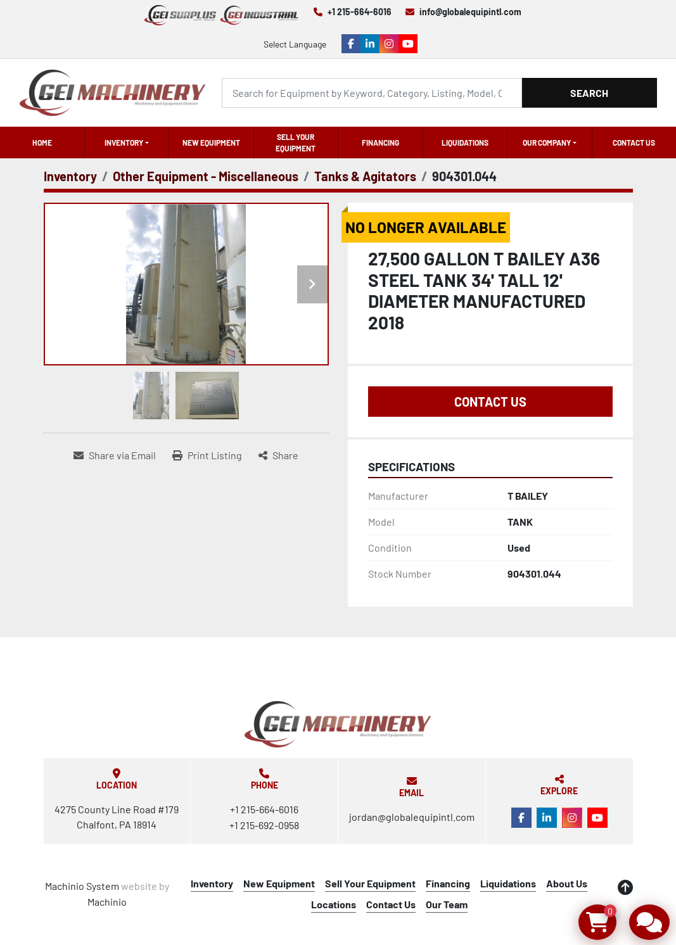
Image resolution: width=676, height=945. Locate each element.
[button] (127, 142)
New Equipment (211, 142)
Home (42, 142)
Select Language (295, 44)
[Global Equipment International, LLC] (337, 724)
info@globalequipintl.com (470, 11)
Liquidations (465, 142)
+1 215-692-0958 (264, 825)
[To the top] (625, 887)
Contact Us (634, 142)
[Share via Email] (114, 455)
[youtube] (408, 43)
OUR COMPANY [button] (547, 142)
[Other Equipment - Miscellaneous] (205, 176)
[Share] (278, 455)
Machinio (107, 902)
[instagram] (389, 43)
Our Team (447, 904)
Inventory (124, 142)
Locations (333, 904)
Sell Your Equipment (296, 142)
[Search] (372, 93)
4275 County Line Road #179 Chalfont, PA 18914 (116, 816)
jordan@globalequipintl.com (412, 817)
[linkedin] (369, 43)
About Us (566, 883)
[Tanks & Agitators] (365, 176)
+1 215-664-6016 (360, 11)
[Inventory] (70, 176)
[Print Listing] (207, 455)
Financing (380, 142)
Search (589, 93)
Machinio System (82, 886)
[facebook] (350, 43)
